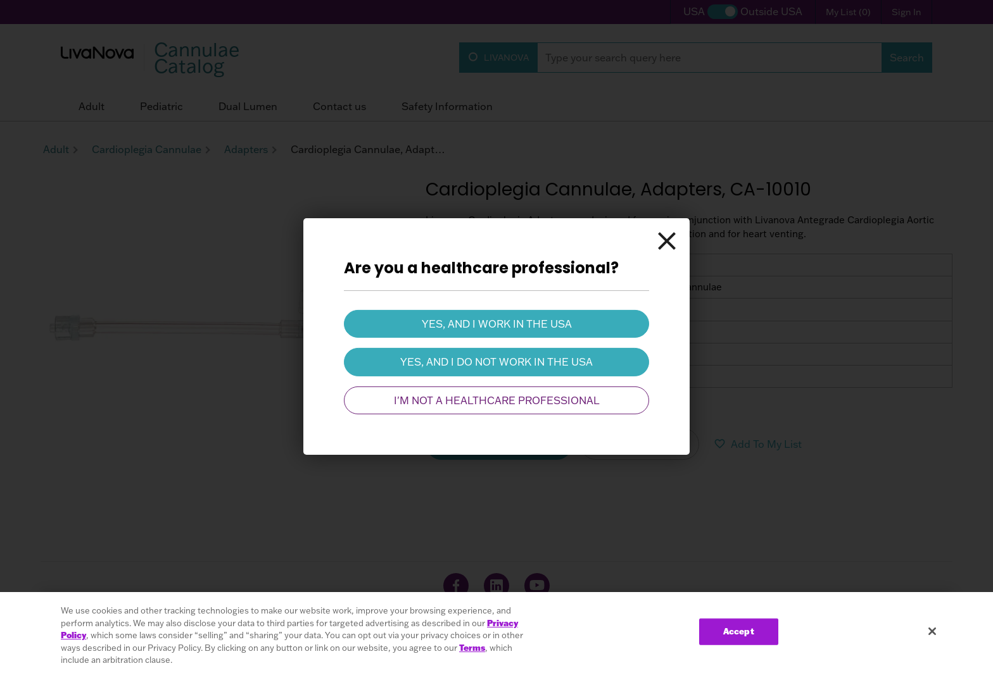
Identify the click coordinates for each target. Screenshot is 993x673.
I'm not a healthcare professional (497, 400)
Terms (472, 648)
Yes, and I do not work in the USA (496, 361)
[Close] (667, 241)
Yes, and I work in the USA (497, 324)
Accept (738, 631)
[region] (496, 632)
